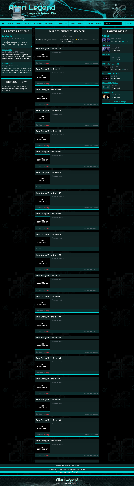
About (99, 23)
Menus (28, 23)
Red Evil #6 (106, 55)
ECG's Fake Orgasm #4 (110, 83)
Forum (89, 23)
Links (72, 23)
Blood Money (7, 64)
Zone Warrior (7, 36)
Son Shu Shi (7, 50)
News (10, 23)
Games (19, 23)
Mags (80, 23)
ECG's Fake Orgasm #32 (110, 64)
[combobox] (113, 23)
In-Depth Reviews (16, 31)
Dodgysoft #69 (107, 92)
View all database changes (117, 102)
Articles (63, 23)
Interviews (50, 23)
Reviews (38, 23)
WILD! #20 (106, 36)
